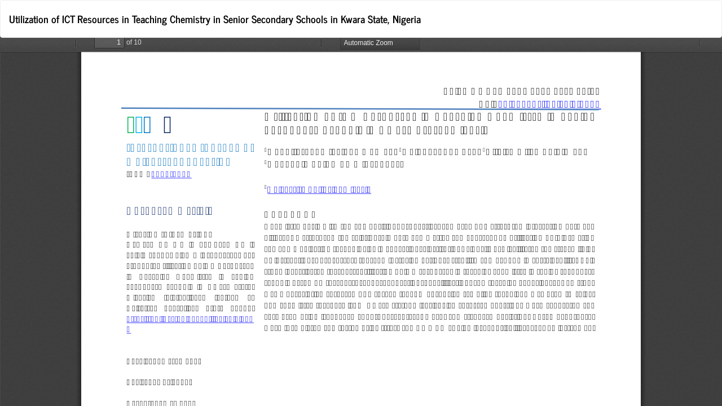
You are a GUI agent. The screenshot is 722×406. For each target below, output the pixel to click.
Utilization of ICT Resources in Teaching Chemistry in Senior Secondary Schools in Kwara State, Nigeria (215, 18)
